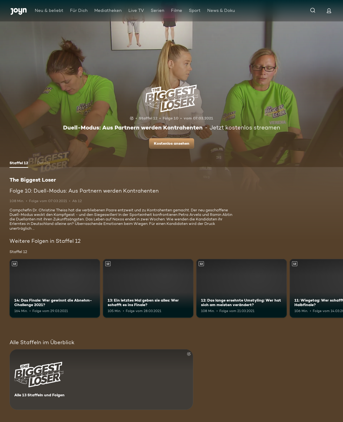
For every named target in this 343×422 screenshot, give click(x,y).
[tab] (19, 163)
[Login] (329, 10)
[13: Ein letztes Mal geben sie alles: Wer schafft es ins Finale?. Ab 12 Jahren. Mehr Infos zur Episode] (148, 288)
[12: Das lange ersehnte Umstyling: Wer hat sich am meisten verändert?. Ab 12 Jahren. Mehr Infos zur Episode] (241, 288)
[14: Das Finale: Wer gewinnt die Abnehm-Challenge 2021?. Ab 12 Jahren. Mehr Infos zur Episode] (55, 288)
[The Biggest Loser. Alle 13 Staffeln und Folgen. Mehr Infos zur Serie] (101, 379)
